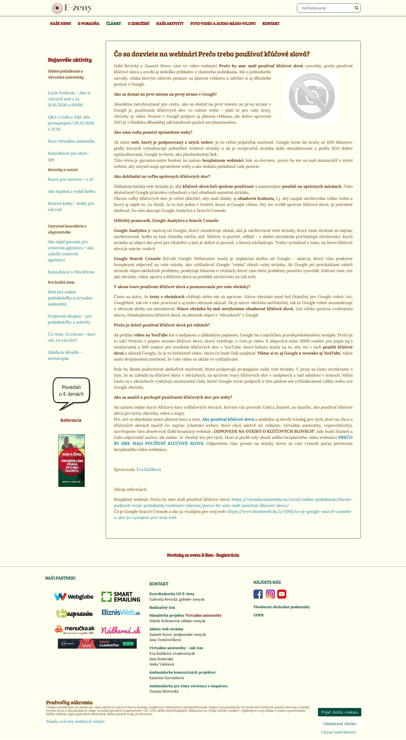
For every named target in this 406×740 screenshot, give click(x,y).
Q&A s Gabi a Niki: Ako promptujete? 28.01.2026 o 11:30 (71, 123)
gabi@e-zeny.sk (191, 599)
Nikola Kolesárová (164, 620)
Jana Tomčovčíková (165, 639)
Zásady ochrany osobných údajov (75, 721)
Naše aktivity (170, 23)
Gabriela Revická (163, 599)
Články (113, 23)
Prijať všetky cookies (339, 712)
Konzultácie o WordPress (71, 271)
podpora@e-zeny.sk (190, 634)
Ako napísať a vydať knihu (71, 191)
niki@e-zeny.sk (193, 620)
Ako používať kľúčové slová (228, 419)
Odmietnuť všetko (339, 723)
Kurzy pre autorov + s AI (70, 179)
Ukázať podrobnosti (338, 732)
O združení (138, 23)
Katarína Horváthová (166, 677)
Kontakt (270, 23)
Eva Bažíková (148, 469)
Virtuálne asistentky (203, 615)
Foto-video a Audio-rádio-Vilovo (223, 23)
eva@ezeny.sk (184, 653)
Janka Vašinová (161, 664)
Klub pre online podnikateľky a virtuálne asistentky (70, 297)
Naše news (60, 23)
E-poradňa (88, 23)
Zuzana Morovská (164, 691)
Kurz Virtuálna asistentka (71, 141)
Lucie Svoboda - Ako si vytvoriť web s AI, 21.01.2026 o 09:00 (69, 98)
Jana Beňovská (161, 658)
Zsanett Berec (160, 634)
